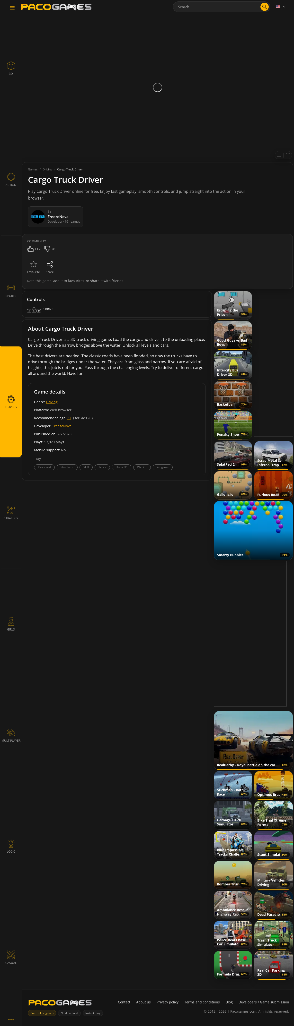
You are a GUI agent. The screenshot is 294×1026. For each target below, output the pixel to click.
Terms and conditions (202, 1002)
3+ (69, 418)
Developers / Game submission (264, 1002)
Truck (102, 467)
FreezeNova (62, 426)
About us (143, 1002)
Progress (163, 467)
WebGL (142, 467)
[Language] (281, 6)
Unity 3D (121, 467)
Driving (52, 402)
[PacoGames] (60, 1004)
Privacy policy (167, 1002)
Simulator (67, 467)
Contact (124, 1002)
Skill (86, 467)
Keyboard (44, 467)
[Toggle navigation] (12, 8)
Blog (229, 1002)
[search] (264, 7)
